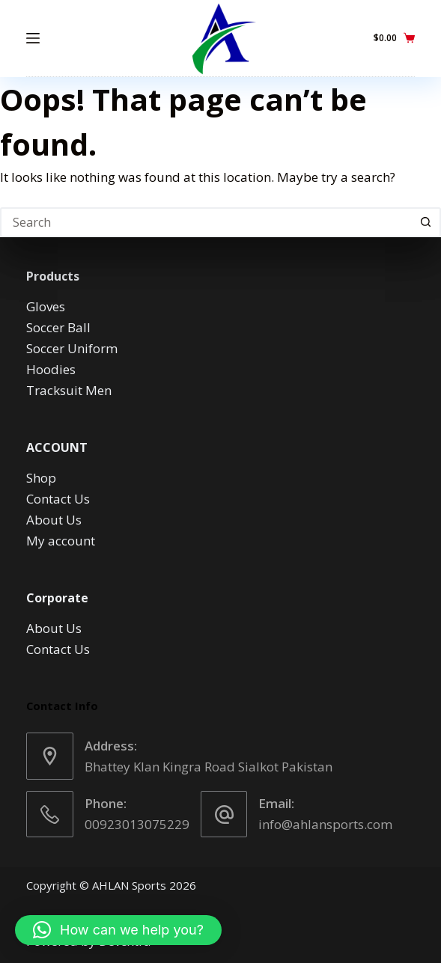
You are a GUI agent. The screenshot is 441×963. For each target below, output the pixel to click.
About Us (54, 519)
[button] (118, 930)
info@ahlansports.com (325, 824)
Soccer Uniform (72, 348)
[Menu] (33, 38)
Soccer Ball (58, 327)
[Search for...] (205, 222)
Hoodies (51, 369)
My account (60, 540)
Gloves (45, 306)
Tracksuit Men (69, 390)
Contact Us (58, 498)
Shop (41, 477)
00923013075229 (137, 824)
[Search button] (426, 222)
